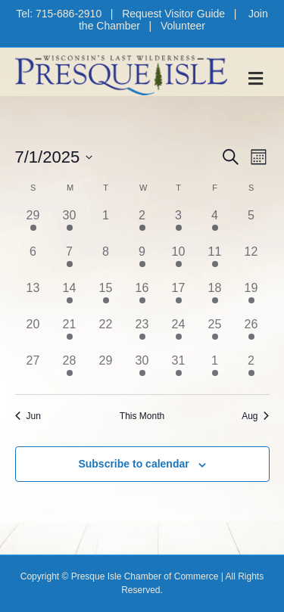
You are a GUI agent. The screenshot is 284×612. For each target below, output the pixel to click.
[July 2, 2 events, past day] (142, 225)
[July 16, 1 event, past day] (142, 297)
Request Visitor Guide (173, 14)
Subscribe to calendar (133, 464)
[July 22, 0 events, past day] (106, 333)
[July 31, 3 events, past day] (179, 370)
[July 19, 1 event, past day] (251, 297)
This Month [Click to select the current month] (142, 416)
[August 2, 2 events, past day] (251, 370)
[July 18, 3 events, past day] (215, 297)
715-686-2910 (68, 14)
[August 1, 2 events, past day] (215, 370)
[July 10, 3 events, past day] (179, 261)
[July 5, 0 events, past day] (251, 225)
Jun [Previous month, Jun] (28, 416)
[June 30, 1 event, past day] (69, 225)
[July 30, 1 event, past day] (142, 370)
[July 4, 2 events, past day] (215, 225)
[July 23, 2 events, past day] (142, 333)
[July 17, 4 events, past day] (179, 297)
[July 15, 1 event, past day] (106, 297)
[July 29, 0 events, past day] (106, 370)
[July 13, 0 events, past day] (33, 297)
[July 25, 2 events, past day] (215, 333)
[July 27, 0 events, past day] (33, 370)
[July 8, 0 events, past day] (106, 261)
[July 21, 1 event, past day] (69, 333)
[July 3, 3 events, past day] (179, 225)
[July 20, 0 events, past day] (33, 333)
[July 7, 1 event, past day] (69, 261)
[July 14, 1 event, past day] (69, 297)
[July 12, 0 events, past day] (251, 261)
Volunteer (183, 26)
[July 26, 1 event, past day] (251, 333)
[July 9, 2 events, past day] (142, 261)
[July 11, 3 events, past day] (215, 261)
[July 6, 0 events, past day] (33, 261)
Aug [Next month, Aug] (255, 416)
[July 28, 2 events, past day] (69, 370)
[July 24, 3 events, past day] (179, 333)
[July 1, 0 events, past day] (106, 225)
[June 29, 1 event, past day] (33, 225)
